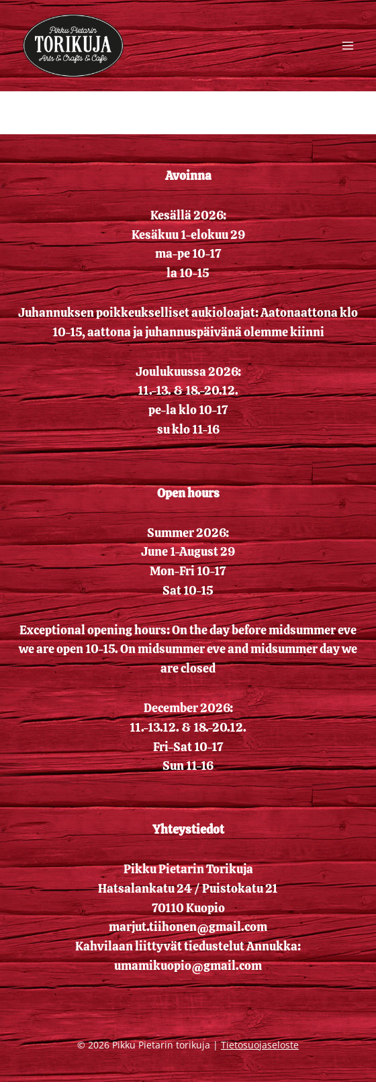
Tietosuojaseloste (260, 1044)
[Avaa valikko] (347, 45)
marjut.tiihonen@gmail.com (188, 926)
